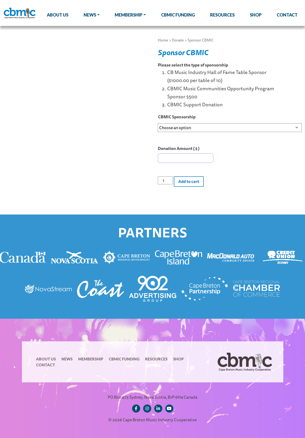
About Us (57, 14)
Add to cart (188, 181)
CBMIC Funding (178, 14)
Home (163, 40)
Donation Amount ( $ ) (178, 148)
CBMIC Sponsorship (176, 116)
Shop (255, 14)
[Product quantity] (165, 180)
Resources (222, 14)
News (90, 14)
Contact (287, 14)
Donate (178, 40)
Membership (128, 14)
